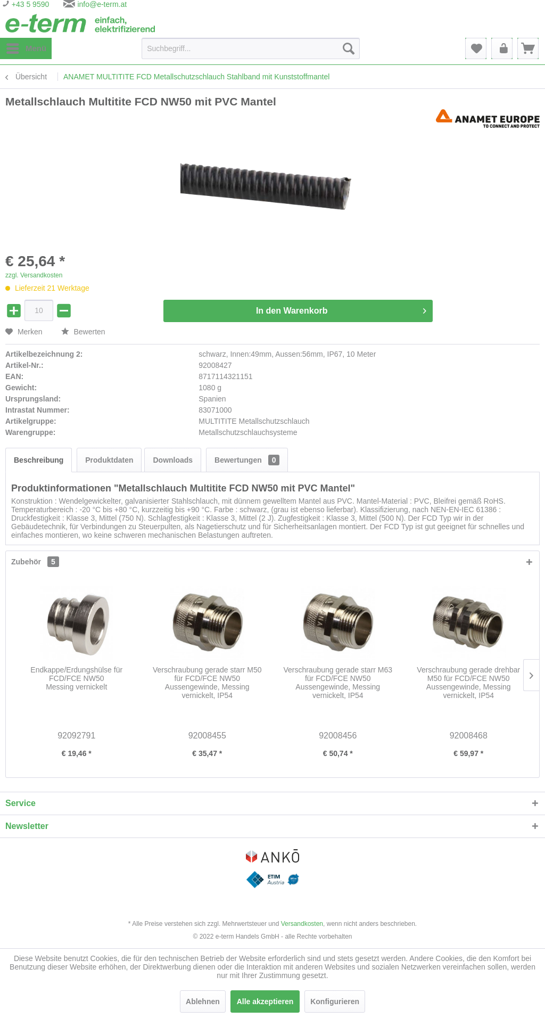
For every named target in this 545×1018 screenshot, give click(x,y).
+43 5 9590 (29, 4)
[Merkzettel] (475, 48)
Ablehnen (203, 1001)
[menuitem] (26, 48)
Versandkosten (302, 923)
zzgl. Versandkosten (33, 275)
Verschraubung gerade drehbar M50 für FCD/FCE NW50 (468, 683)
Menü (26, 46)
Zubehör (35, 561)
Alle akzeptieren (265, 1001)
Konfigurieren (334, 1001)
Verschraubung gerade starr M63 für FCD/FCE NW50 (337, 683)
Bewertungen (246, 460)
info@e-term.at (102, 4)
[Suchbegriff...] (251, 48)
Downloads (173, 460)
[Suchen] (348, 48)
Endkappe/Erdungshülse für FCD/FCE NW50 (76, 678)
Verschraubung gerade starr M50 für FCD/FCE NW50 (207, 683)
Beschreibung (38, 460)
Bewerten (83, 331)
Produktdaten (109, 460)
